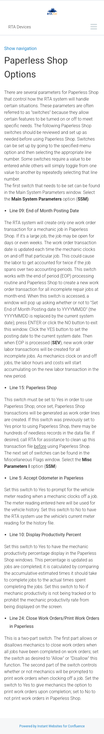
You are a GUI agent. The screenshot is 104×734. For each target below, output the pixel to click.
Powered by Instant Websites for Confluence (52, 726)
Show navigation (20, 48)
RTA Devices (19, 26)
